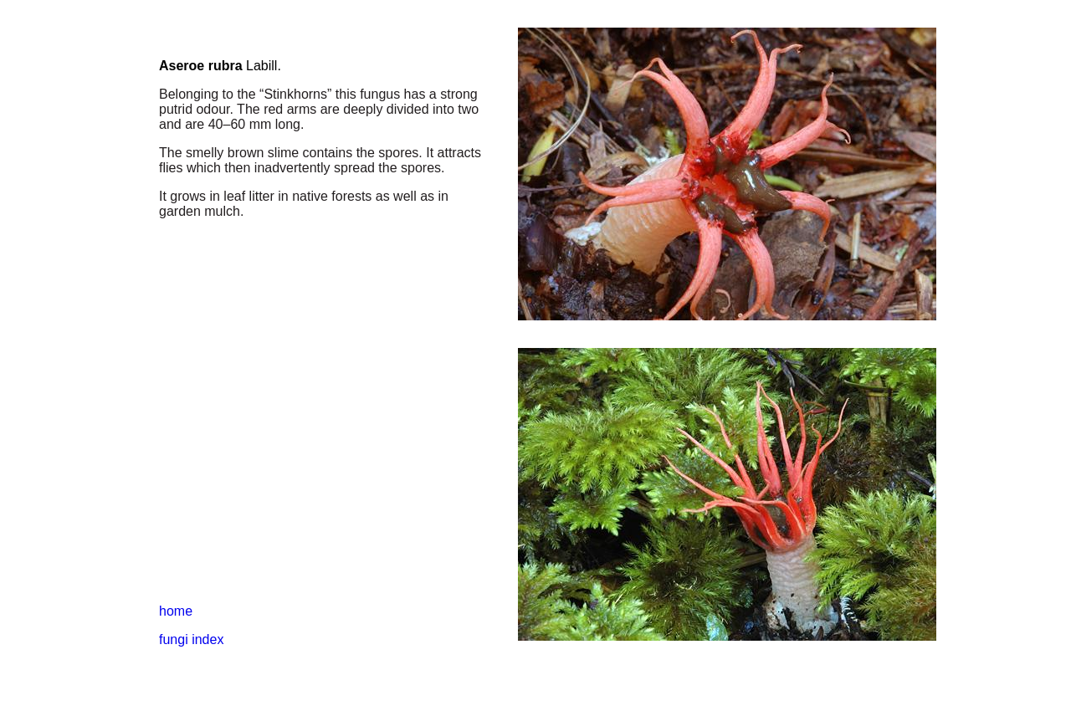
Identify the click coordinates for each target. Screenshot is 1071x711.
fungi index (191, 639)
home (175, 611)
